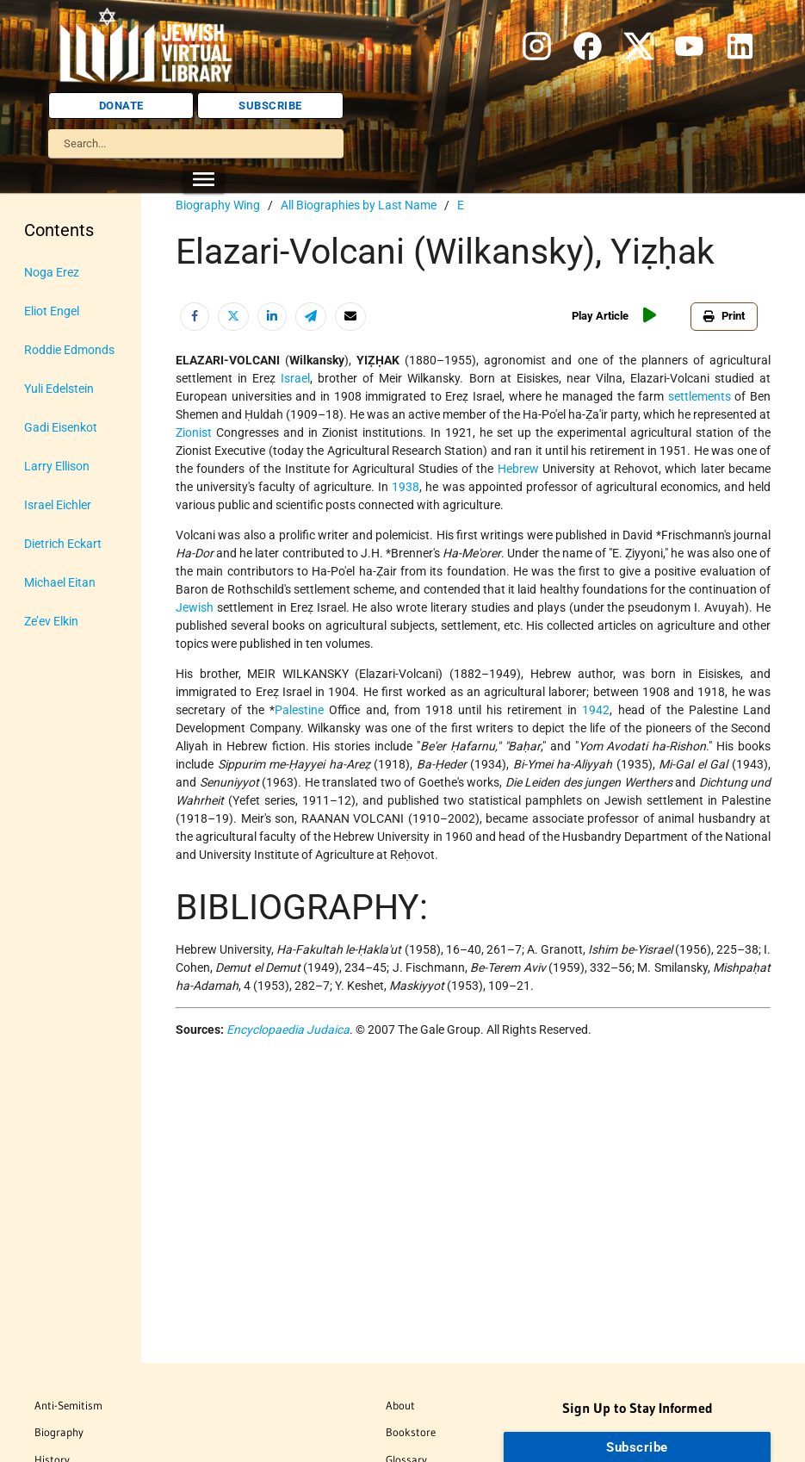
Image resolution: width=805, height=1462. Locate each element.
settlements (699, 396)
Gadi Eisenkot (60, 427)
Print (724, 315)
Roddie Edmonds (69, 350)
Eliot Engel (51, 311)
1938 (405, 487)
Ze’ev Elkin (51, 621)
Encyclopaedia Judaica (288, 1029)
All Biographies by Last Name (359, 205)
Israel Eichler (57, 505)
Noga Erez (51, 272)
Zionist (194, 432)
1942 (596, 710)
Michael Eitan (60, 582)
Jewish (195, 607)
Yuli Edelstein (59, 388)
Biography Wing (218, 205)
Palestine (299, 710)
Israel (295, 378)
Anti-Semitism (68, 1405)
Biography (59, 1432)
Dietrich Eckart (63, 544)
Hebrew (518, 469)
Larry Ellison (57, 466)
